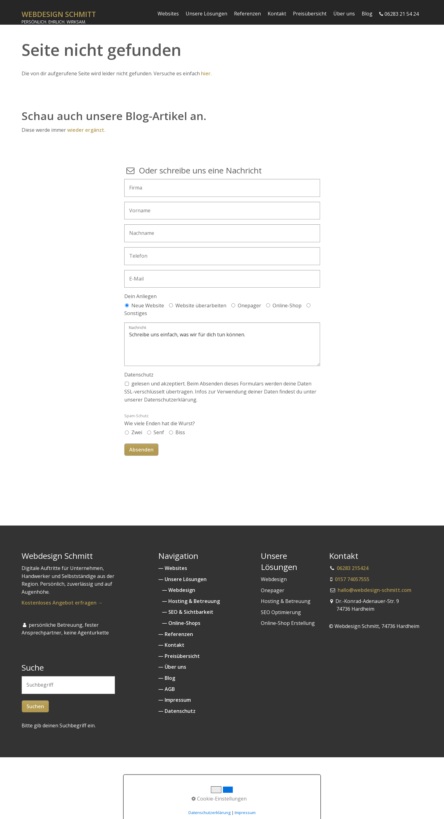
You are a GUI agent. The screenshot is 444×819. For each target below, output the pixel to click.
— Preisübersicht (179, 656)
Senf (159, 432)
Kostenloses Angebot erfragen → (62, 602)
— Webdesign (177, 590)
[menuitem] (168, 13)
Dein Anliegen (140, 296)
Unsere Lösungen (206, 13)
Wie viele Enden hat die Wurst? (159, 420)
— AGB (166, 689)
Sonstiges (135, 313)
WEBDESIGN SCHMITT (59, 14)
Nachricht (137, 328)
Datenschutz (139, 374)
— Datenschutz (176, 711)
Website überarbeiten (200, 305)
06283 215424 (352, 568)
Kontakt (277, 13)
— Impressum (174, 699)
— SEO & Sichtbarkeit (187, 612)
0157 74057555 (352, 579)
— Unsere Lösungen (182, 579)
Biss (180, 432)
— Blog (166, 678)
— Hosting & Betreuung (189, 601)
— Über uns (172, 666)
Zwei (136, 432)
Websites (168, 13)
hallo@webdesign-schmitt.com (374, 590)
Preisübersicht (310, 13)
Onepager (249, 305)
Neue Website (147, 305)
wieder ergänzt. (87, 130)
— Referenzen (175, 634)
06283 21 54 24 (399, 13)
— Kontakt (171, 645)
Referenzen (247, 13)
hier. (206, 73)
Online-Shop (287, 305)
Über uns (344, 13)
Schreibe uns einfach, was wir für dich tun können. (222, 344)
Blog (367, 13)
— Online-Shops (179, 623)
